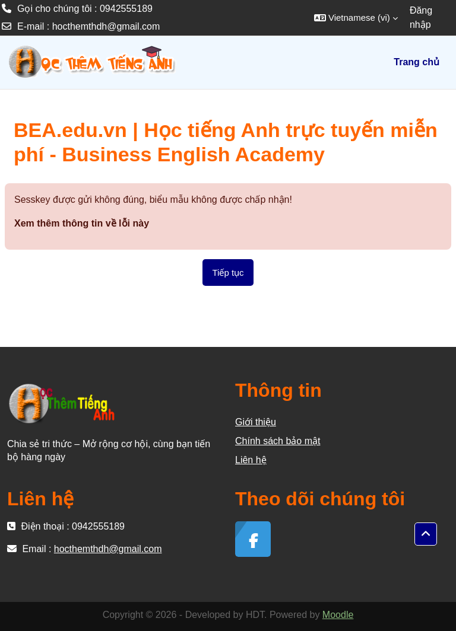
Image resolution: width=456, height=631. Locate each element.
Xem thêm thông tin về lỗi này (81, 223)
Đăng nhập (421, 17)
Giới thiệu (255, 422)
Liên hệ (251, 460)
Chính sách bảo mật (277, 441)
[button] (356, 18)
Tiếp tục (227, 272)
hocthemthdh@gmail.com (106, 26)
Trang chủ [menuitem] (416, 62)
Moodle (337, 615)
